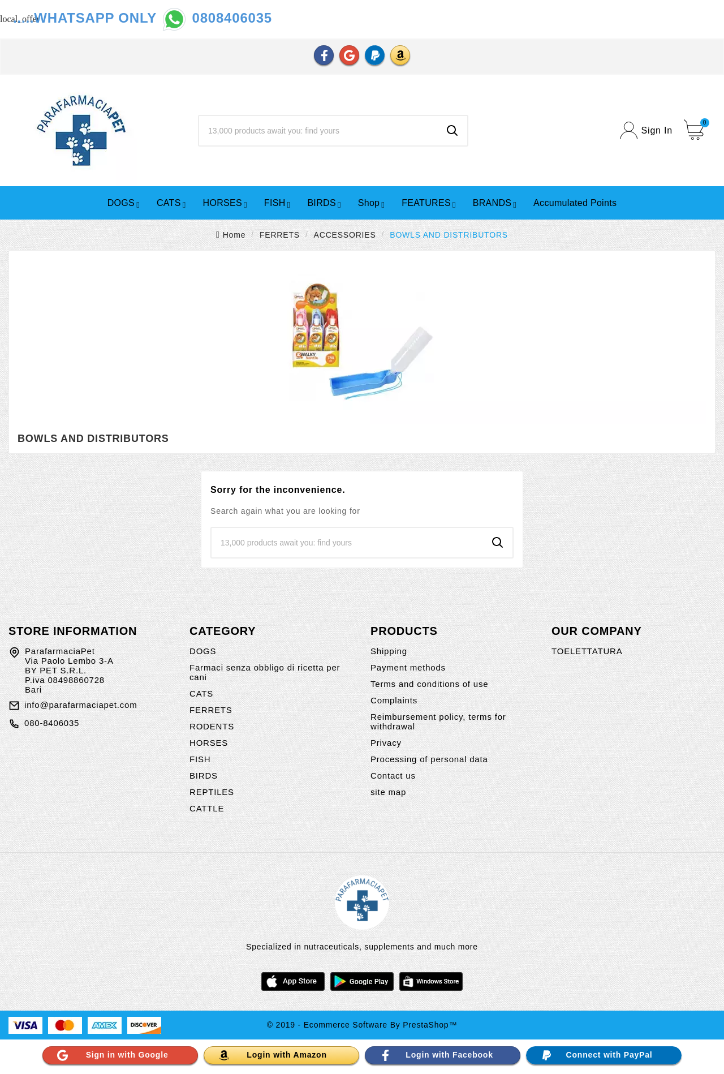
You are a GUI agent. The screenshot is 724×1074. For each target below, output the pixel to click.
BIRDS (203, 775)
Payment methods (408, 667)
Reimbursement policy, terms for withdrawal (438, 721)
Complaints (393, 700)
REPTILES (211, 792)
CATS (201, 693)
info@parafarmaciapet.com (80, 705)
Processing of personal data (429, 759)
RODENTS (211, 726)
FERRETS (210, 710)
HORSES (208, 742)
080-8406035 (51, 723)
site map (388, 792)
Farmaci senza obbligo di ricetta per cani (264, 672)
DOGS (202, 651)
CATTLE (206, 808)
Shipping (388, 651)
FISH (199, 759)
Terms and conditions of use (429, 684)
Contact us (393, 775)
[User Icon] (646, 130)
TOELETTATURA (586, 651)
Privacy (386, 742)
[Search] (318, 130)
